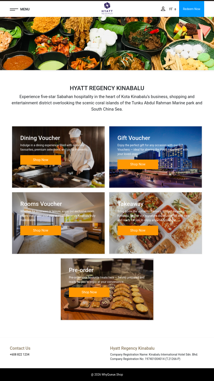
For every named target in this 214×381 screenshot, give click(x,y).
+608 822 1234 (19, 354)
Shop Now (40, 166)
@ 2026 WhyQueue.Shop (107, 374)
